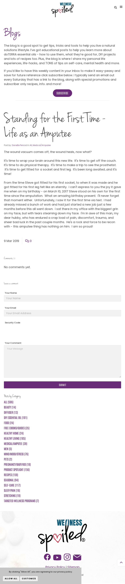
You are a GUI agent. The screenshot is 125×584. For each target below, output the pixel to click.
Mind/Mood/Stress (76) (16, 454)
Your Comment (13, 343)
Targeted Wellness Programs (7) (21, 501)
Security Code (12, 323)
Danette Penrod (19, 145)
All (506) (8, 402)
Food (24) (9, 423)
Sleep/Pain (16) (12, 491)
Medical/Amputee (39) (15, 444)
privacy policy (64, 571)
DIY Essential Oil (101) (15, 418)
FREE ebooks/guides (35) (16, 428)
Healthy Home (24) (14, 434)
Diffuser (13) (11, 413)
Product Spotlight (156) (17, 470)
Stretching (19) (12, 496)
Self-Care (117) (12, 486)
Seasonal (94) (11, 480)
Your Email (10, 308)
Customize (29, 578)
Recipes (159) (11, 475)
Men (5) (8, 449)
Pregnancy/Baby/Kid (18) (17, 465)
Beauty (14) (10, 408)
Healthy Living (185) (15, 439)
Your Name (11, 293)
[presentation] (28, 332)
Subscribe (62, 94)
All (31, 145)
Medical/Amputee (42, 145)
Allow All (11, 578)
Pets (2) (8, 460)
